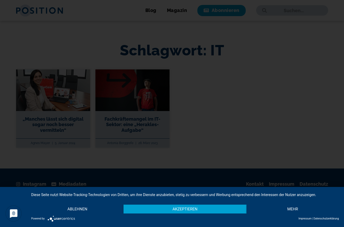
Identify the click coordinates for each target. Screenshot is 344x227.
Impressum (304, 218)
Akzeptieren (184, 209)
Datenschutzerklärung (326, 218)
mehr (292, 209)
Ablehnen (77, 209)
